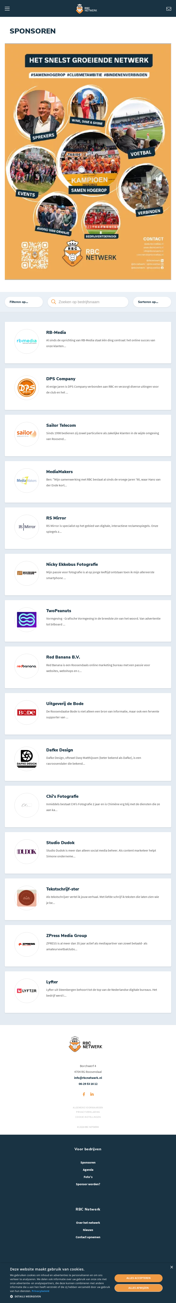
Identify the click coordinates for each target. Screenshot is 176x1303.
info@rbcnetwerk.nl (88, 1086)
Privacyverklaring (88, 1120)
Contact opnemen (88, 1246)
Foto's (88, 1186)
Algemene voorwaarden (88, 1116)
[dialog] (88, 1283)
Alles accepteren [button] (139, 1278)
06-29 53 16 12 (88, 1093)
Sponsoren (88, 1171)
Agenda (88, 1179)
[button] (60, 1296)
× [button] (171, 1267)
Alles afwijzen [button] (138, 1288)
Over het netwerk (88, 1232)
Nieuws (88, 1239)
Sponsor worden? (88, 1193)
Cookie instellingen (88, 1125)
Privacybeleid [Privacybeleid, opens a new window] (40, 1291)
